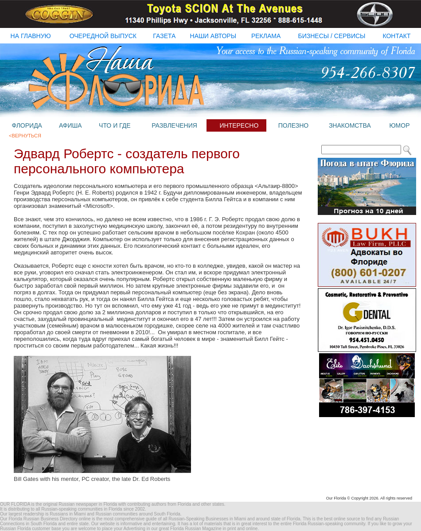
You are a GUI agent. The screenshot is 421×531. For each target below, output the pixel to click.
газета (164, 35)
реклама (266, 35)
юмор (399, 125)
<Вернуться (25, 135)
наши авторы (213, 35)
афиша (70, 125)
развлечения (174, 125)
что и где (114, 125)
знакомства (350, 125)
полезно (293, 125)
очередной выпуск (103, 35)
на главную (31, 35)
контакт (396, 35)
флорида (27, 125)
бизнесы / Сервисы (332, 35)
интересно (238, 125)
